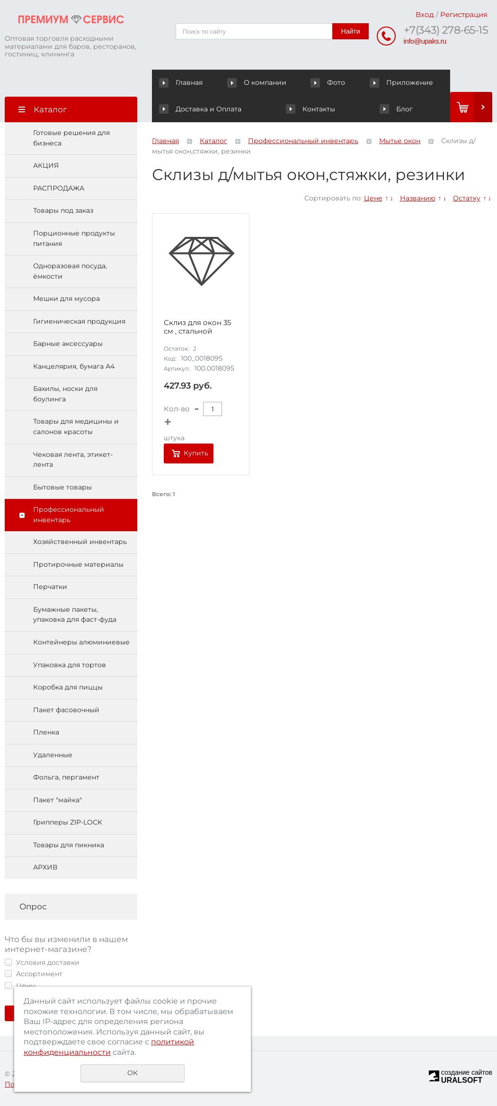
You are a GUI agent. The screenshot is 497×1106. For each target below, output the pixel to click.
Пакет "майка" (57, 800)
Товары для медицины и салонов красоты (76, 426)
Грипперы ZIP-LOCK (67, 822)
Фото (329, 82)
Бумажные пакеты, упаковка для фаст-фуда (74, 614)
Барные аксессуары (68, 343)
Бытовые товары (62, 487)
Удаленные (52, 755)
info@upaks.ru (425, 41)
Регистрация (464, 14)
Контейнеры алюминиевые (81, 642)
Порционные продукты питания (74, 238)
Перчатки (50, 586)
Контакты (310, 109)
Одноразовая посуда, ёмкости (70, 271)
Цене (373, 198)
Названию (417, 198)
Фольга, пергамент (66, 777)
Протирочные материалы (78, 564)
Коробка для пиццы (68, 687)
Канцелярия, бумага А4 (74, 366)
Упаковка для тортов (69, 665)
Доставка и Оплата (200, 109)
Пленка (46, 732)
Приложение (401, 82)
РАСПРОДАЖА (58, 188)
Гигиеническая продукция (79, 321)
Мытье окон (399, 140)
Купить (196, 453)
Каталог (213, 140)
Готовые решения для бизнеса (71, 137)
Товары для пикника (68, 845)
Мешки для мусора (66, 298)
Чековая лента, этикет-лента (73, 459)
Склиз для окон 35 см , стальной (197, 326)
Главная (182, 82)
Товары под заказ (63, 210)
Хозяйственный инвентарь (80, 541)
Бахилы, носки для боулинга (65, 393)
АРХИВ (45, 867)
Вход (425, 14)
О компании (258, 82)
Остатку (466, 198)
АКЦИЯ (46, 165)
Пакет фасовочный (66, 710)
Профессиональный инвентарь (68, 514)
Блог (396, 109)
